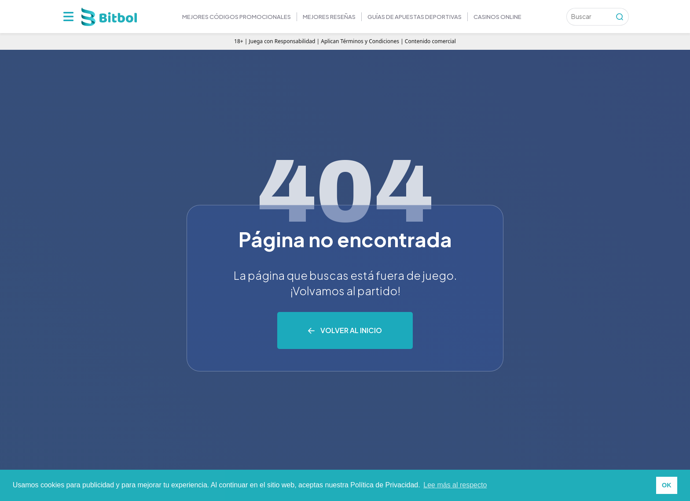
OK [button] (667, 485)
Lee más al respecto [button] (455, 485)
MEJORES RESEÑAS (329, 16)
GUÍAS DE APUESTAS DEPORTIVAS (414, 16)
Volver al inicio (351, 330)
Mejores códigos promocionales (236, 16)
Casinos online (497, 16)
